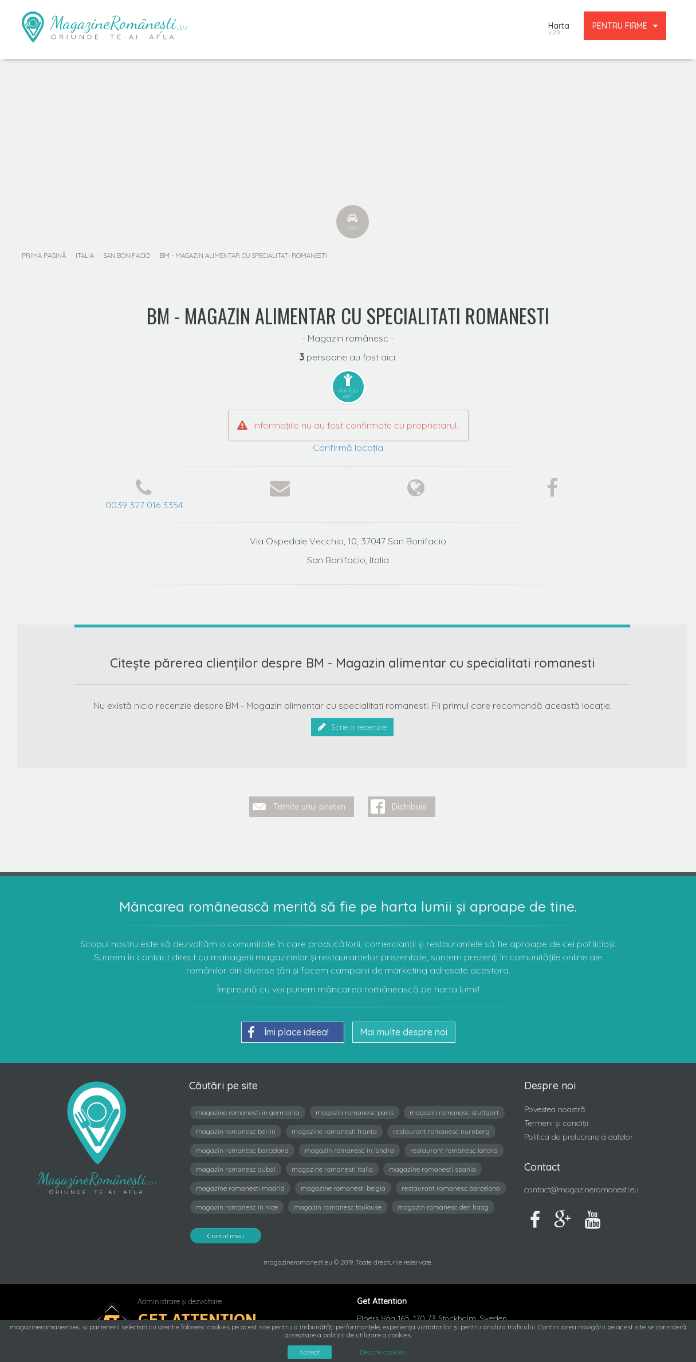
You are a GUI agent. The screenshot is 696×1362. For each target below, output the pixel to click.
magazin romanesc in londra (349, 1148)
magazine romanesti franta (334, 1129)
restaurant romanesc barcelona (451, 1186)
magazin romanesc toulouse (338, 1204)
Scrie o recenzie (352, 727)
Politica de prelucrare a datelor (578, 1134)
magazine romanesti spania (432, 1167)
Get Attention (197, 1317)
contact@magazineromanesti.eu (581, 1187)
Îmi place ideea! (288, 1030)
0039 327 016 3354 (144, 505)
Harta (558, 29)
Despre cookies (383, 1352)
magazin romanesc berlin (236, 1129)
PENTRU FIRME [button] (625, 26)
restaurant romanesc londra (454, 1148)
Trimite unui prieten (309, 804)
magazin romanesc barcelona (242, 1148)
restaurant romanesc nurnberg (441, 1129)
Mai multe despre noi (403, 1029)
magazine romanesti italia (332, 1167)
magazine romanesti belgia (343, 1186)
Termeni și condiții (556, 1121)
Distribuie (409, 804)
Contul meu (225, 1233)
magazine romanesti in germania (248, 1110)
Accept (309, 1352)
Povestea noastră (554, 1107)
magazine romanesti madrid (240, 1186)
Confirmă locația (348, 447)
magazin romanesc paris (355, 1110)
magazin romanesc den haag (443, 1204)
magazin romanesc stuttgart (454, 1110)
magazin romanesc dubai (236, 1167)
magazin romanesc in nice (237, 1204)
